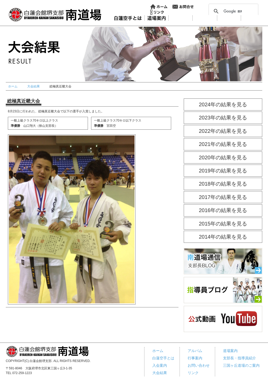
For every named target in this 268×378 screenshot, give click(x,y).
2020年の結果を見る (223, 157)
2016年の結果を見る (223, 210)
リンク (157, 12)
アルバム (229, 18)
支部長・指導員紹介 (239, 358)
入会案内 (180, 18)
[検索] (233, 11)
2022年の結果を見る (223, 131)
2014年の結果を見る (223, 237)
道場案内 (156, 18)
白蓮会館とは (128, 18)
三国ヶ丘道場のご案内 (241, 365)
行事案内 (252, 18)
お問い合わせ (183, 6)
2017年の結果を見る (223, 197)
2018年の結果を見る (223, 184)
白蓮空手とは (163, 358)
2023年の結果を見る (223, 117)
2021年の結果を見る (223, 144)
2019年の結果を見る (223, 171)
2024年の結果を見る (223, 104)
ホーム (159, 6)
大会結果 (205, 18)
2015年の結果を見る (223, 224)
